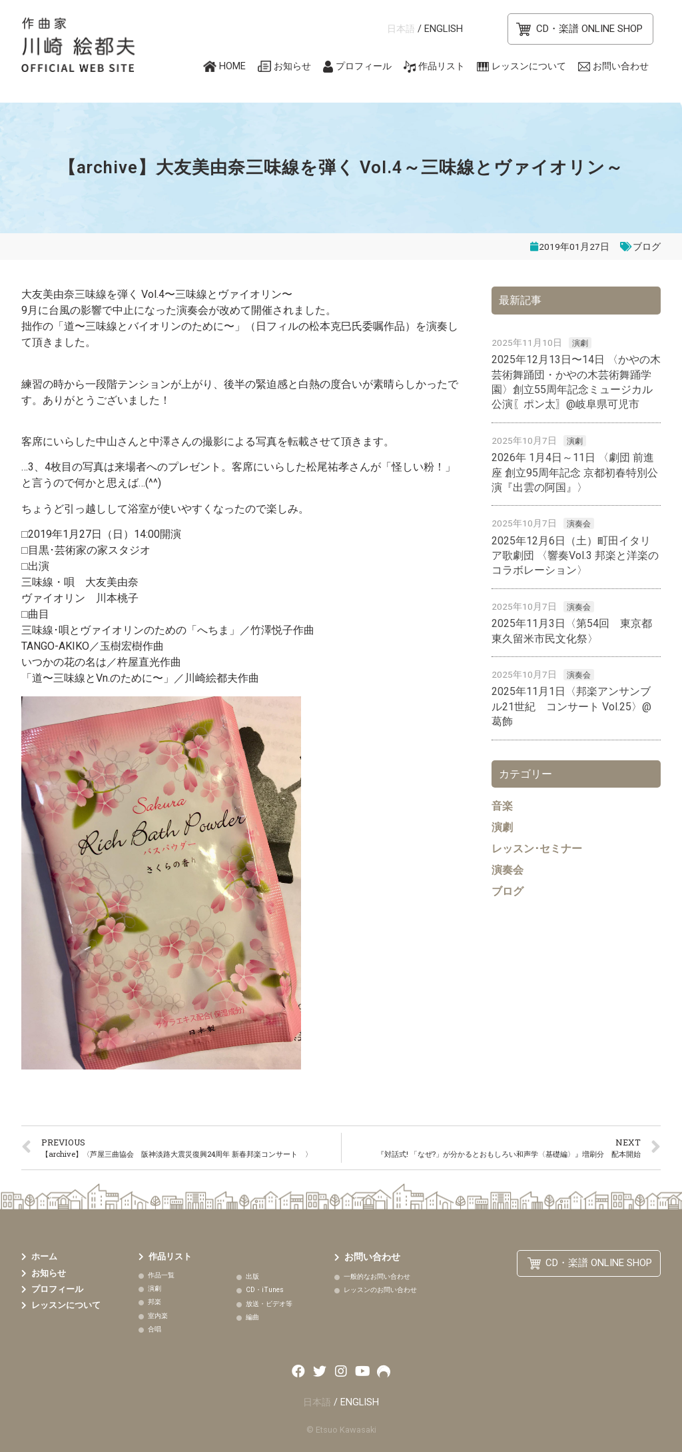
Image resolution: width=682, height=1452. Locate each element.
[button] (580, 29)
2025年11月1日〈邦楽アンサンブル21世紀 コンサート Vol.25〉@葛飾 (571, 706)
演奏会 (579, 523)
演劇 (580, 343)
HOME (232, 66)
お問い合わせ (621, 66)
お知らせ (292, 66)
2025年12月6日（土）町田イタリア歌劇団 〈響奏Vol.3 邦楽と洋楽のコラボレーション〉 (575, 555)
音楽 (502, 806)
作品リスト (441, 66)
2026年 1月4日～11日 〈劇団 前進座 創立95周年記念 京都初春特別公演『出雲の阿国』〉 (575, 472)
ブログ (647, 246)
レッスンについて (529, 66)
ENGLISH (443, 29)
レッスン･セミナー (537, 848)
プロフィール (364, 66)
